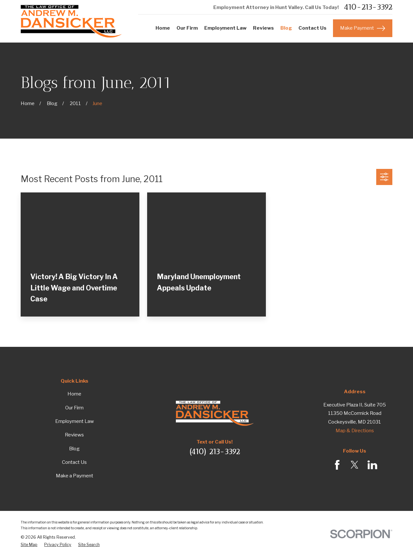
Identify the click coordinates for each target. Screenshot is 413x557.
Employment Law (74, 421)
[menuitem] (29, 544)
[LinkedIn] (372, 465)
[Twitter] (354, 465)
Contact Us (74, 462)
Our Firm (74, 408)
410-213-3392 (368, 7)
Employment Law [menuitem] (225, 28)
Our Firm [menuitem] (187, 28)
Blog (74, 449)
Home (74, 394)
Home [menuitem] (163, 28)
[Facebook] (337, 465)
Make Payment (362, 28)
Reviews (74, 435)
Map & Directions (355, 431)
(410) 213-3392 (214, 451)
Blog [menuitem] (286, 28)
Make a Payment (74, 476)
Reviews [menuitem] (263, 28)
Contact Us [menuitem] (312, 28)
